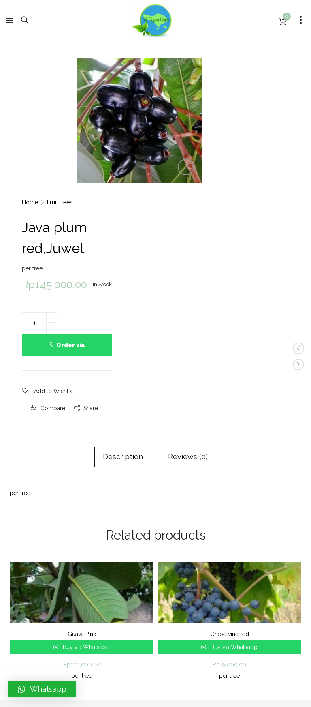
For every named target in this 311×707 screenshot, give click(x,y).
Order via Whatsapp (258, 205)
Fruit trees (249, 59)
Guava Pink (82, 490)
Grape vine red (229, 490)
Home (219, 59)
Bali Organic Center (58, 606)
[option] (138, 119)
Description (123, 313)
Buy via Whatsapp (85, 503)
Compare (242, 264)
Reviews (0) (188, 313)
